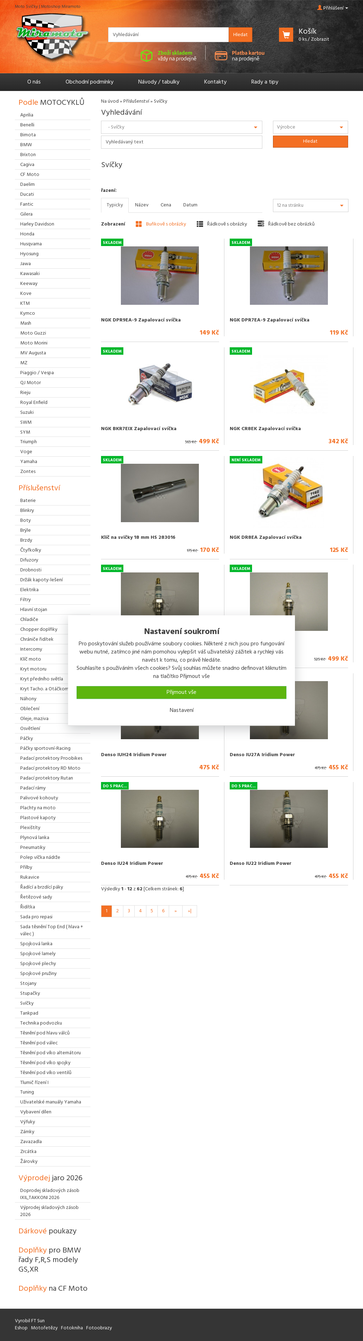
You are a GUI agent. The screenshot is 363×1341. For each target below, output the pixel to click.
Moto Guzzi (33, 333)
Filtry (25, 600)
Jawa (25, 264)
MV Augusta (33, 353)
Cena (166, 205)
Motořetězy (44, 1328)
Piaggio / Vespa (37, 373)
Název (142, 205)
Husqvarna (31, 244)
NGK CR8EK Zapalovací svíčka (265, 429)
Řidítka (27, 907)
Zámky (27, 1132)
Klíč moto (30, 659)
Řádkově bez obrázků (286, 224)
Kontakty (215, 82)
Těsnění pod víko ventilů (46, 1073)
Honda (27, 234)
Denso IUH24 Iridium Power (134, 755)
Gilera (26, 214)
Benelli (27, 125)
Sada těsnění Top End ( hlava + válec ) (51, 930)
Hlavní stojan (33, 610)
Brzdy (26, 540)
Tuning (27, 1092)
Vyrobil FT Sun (30, 1321)
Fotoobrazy (99, 1328)
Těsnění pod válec (39, 1043)
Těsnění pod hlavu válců (45, 1033)
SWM (26, 422)
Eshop (21, 1328)
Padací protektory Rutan (46, 778)
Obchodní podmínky (89, 82)
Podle (51, 103)
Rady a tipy (264, 82)
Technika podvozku (41, 1023)
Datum (190, 205)
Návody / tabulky (158, 82)
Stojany (28, 984)
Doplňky (49, 1260)
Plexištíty (30, 828)
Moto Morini (34, 343)
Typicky (115, 205)
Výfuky (27, 1122)
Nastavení (182, 710)
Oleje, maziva (34, 719)
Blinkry (27, 511)
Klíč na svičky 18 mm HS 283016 (138, 537)
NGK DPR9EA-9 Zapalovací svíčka (141, 320)
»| (189, 911)
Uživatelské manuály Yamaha (50, 1102)
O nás (34, 82)
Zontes (27, 472)
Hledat (240, 35)
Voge (26, 452)
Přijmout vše (181, 692)
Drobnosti (30, 570)
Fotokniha (72, 1328)
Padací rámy (33, 788)
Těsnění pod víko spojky (45, 1063)
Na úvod (110, 101)
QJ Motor (30, 383)
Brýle (25, 530)
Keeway (29, 284)
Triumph (28, 442)
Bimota (28, 135)
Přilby (26, 867)
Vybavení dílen (35, 1112)
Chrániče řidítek (37, 639)
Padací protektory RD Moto (50, 768)
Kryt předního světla (41, 679)
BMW (26, 145)
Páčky (26, 739)
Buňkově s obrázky (161, 224)
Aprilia (26, 115)
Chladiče (29, 620)
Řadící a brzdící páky (41, 887)
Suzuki (27, 413)
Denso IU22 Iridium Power (260, 864)
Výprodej (50, 1178)
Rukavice (29, 877)
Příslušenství (136, 101)
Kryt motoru (33, 669)
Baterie (28, 501)
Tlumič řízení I (34, 1083)
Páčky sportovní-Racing (45, 748)
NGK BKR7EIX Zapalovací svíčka (139, 429)
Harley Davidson (37, 224)
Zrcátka (28, 1152)
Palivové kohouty (39, 798)
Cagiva (27, 165)
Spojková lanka (36, 944)
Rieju (25, 393)
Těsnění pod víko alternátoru (50, 1053)
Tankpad (29, 1013)
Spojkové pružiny (38, 974)
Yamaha (28, 462)
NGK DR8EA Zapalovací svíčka (266, 537)
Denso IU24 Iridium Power (132, 864)
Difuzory (29, 560)
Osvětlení (30, 729)
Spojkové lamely (38, 954)
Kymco (27, 313)
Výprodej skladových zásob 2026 (49, 1211)
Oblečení (29, 709)
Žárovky (29, 1162)
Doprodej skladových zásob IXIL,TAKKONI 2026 (49, 1194)
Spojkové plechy (38, 964)
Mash (25, 323)
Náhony (28, 699)
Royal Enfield (34, 403)
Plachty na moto (38, 808)
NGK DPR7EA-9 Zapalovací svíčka (269, 320)
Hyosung (29, 254)
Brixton (28, 155)
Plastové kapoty (38, 818)
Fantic (26, 204)
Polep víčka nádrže (40, 858)
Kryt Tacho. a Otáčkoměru (47, 689)
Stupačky (30, 993)
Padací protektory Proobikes (51, 758)
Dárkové (47, 1231)
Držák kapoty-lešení (41, 580)
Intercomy (31, 649)
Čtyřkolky (30, 550)
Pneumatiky (32, 848)
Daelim (27, 185)
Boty (25, 521)
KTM (25, 303)
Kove (26, 294)
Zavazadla (31, 1142)
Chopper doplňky (38, 630)
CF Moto (29, 175)
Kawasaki (30, 274)
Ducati (27, 194)
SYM (25, 432)
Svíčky (27, 1003)
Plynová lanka (34, 838)
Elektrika (29, 590)
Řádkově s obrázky (222, 224)
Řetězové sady (36, 897)
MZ (23, 363)
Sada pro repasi (36, 917)
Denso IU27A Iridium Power (262, 755)
